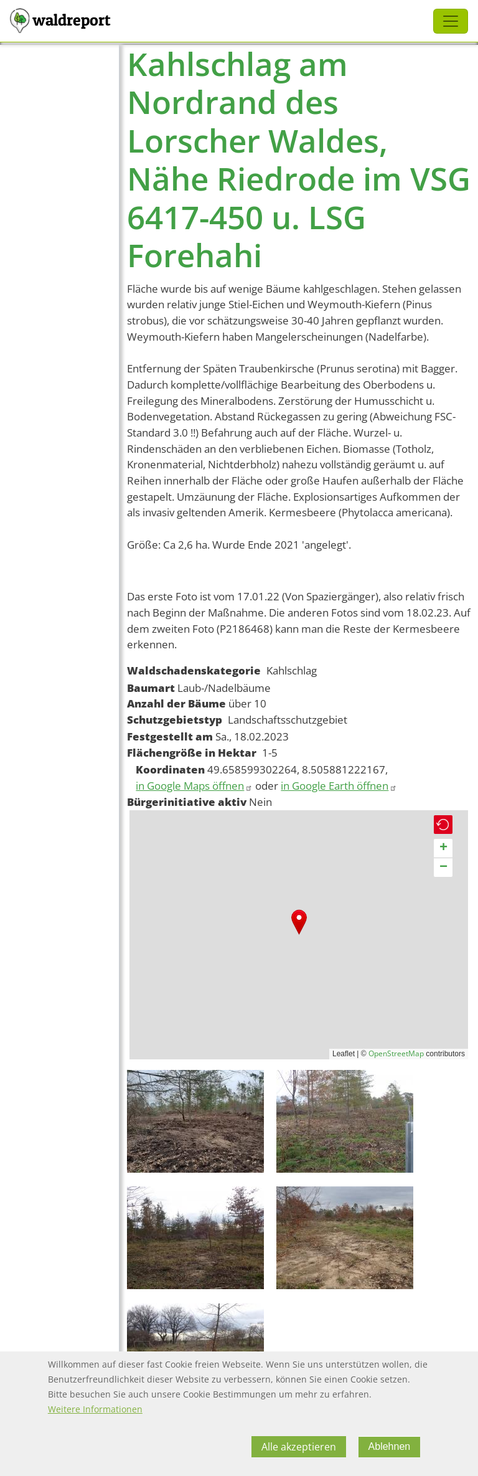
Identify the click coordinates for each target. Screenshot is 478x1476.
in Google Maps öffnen (194, 785)
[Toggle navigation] (450, 21)
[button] (299, 922)
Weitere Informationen (95, 1409)
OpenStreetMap (396, 1053)
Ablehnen (389, 1446)
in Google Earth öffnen (339, 785)
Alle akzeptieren (298, 1447)
